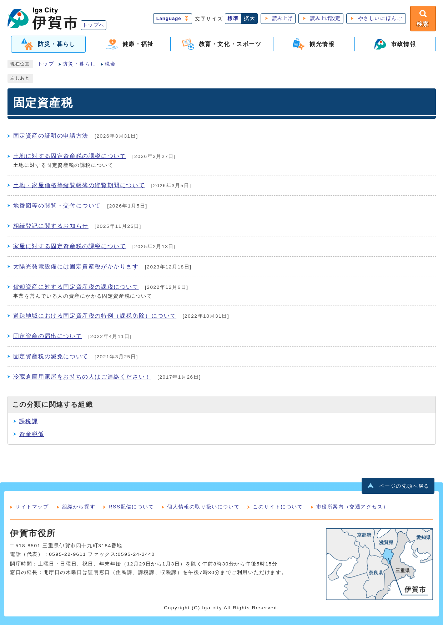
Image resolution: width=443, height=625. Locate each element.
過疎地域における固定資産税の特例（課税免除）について (95, 316)
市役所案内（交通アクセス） (352, 506)
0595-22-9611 (67, 554)
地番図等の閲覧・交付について (57, 206)
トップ (45, 64)
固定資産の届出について (47, 336)
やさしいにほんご (380, 18)
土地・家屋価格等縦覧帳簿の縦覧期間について (79, 185)
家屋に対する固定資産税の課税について (69, 246)
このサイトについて (278, 506)
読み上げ (282, 18)
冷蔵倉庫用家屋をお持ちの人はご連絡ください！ (82, 377)
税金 (110, 64)
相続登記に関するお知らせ (51, 226)
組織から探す (79, 506)
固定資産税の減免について (51, 356)
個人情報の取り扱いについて (203, 506)
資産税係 (31, 434)
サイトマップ (32, 506)
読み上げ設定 (325, 18)
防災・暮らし (79, 64)
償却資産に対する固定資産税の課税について (76, 287)
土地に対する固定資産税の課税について (69, 156)
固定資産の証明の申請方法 (51, 136)
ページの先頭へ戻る (404, 486)
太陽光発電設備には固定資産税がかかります (76, 266)
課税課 (28, 421)
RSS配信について (131, 506)
